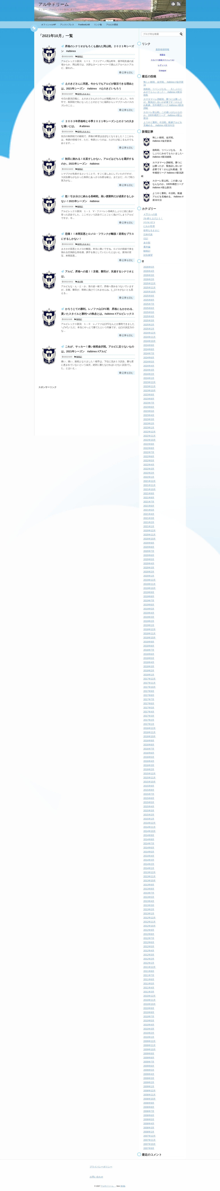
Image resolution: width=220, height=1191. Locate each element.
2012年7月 (148, 938)
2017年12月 (149, 679)
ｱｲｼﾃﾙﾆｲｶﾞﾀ (149, 222)
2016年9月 (148, 740)
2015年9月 (148, 786)
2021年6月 (148, 506)
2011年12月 (149, 967)
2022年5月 (148, 460)
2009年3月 (148, 1078)
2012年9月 (148, 930)
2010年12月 (149, 996)
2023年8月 (148, 399)
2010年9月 (148, 1008)
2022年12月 (149, 432)
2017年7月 (148, 699)
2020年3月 (148, 567)
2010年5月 (148, 1020)
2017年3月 (148, 716)
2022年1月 (148, 477)
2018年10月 (149, 637)
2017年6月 (148, 703)
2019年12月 (149, 580)
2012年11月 (149, 922)
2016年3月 (148, 765)
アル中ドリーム (55, 4)
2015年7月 (148, 794)
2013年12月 (149, 872)
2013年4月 (148, 901)
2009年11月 (149, 1045)
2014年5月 (148, 852)
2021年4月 (148, 514)
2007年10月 (149, 1144)
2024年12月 (149, 333)
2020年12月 (149, 530)
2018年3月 (148, 666)
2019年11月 (149, 584)
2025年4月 (148, 316)
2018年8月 (148, 646)
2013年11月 (149, 876)
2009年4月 (148, 1074)
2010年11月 (149, 1000)
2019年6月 (148, 605)
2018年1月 (148, 675)
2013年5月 (148, 897)
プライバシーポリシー (101, 1167)
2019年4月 (148, 613)
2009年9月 (148, 1053)
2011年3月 (148, 992)
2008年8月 (148, 1107)
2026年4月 (148, 271)
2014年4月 (148, 856)
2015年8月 (148, 790)
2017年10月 (149, 687)
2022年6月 (148, 456)
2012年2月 (148, 959)
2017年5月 (148, 707)
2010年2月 (148, 1033)
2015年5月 (148, 802)
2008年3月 (148, 1128)
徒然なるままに (83, 94)
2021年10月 (149, 489)
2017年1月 (148, 724)
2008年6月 (148, 1115)
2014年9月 (148, 835)
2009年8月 (148, 1058)
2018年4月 (148, 662)
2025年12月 (149, 283)
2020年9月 (148, 543)
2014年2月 (148, 864)
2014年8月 (148, 839)
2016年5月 (148, 757)
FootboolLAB (84, 24)
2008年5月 (148, 1119)
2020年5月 (148, 559)
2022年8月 (148, 448)
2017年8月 (148, 695)
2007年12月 (149, 1136)
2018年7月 (148, 650)
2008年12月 (149, 1090)
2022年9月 (148, 444)
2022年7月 (148, 452)
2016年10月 (149, 736)
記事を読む (127, 72)
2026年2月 (148, 279)
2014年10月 (149, 831)
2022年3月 (148, 469)
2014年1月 (148, 868)
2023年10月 (149, 390)
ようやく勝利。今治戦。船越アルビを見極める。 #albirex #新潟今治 (168, 196)
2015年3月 (148, 810)
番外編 (146, 247)
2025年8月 (148, 300)
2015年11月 (149, 777)
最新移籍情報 (162, 49)
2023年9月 (148, 394)
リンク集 (98, 24)
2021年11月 (149, 485)
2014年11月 (149, 827)
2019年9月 (148, 592)
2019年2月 (148, 621)
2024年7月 (148, 353)
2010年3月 (148, 1029)
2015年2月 (148, 815)
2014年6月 (148, 847)
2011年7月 (148, 975)
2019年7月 (148, 600)
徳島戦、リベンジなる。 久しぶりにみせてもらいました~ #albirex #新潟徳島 (162, 92)
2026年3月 (148, 275)
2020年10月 (149, 539)
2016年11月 (149, 732)
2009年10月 (149, 1049)
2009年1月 (148, 1086)
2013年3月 (148, 905)
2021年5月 (148, 510)
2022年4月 (148, 465)
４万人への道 (150, 214)
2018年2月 (148, 670)
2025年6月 (148, 308)
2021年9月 (148, 493)
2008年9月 (148, 1103)
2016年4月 (148, 761)
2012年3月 (148, 955)
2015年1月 (148, 819)
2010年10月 (149, 1004)
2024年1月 (148, 378)
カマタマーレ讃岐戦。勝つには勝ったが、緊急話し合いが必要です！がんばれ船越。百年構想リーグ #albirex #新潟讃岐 (162, 169)
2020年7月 (148, 551)
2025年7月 (148, 304)
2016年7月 (148, 749)
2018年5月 (148, 658)
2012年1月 (148, 963)
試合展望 (148, 255)
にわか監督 (149, 226)
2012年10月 (149, 926)
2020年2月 (148, 572)
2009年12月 (149, 1041)
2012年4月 (148, 950)
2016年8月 (148, 745)
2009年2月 (148, 1082)
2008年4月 (148, 1123)
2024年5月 (148, 362)
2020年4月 (148, 563)
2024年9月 (148, 345)
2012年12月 (149, 918)
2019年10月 (149, 588)
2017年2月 (148, 720)
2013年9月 (148, 885)
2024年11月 (149, 337)
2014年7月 (148, 843)
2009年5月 (148, 1070)
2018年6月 (148, 654)
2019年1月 (148, 625)
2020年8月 (148, 547)
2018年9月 (148, 642)
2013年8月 (148, 889)
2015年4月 (148, 806)
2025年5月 (148, 312)
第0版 (122, 1186)
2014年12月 (149, 823)
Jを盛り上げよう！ (153, 218)
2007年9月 (148, 1148)
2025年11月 (149, 287)
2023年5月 (148, 411)
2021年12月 (149, 481)
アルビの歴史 (112, 24)
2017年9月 (148, 691)
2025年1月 (148, 329)
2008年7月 (148, 1111)
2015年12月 (149, 773)
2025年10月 (149, 292)
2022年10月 (149, 440)
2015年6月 (148, 798)
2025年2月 (148, 324)
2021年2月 (148, 522)
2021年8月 (148, 497)
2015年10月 (149, 782)
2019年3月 (148, 617)
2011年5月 (148, 983)
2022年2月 (148, 473)
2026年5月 (148, 267)
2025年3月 (148, 320)
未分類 (80, 282)
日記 (145, 238)
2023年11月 (149, 386)
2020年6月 (148, 555)
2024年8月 (148, 349)
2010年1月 (148, 1037)
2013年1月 (148, 913)
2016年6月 (148, 753)
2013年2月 (148, 909)
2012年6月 (148, 942)
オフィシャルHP (48, 24)
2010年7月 (148, 1016)
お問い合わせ (96, 1177)
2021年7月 (148, 502)
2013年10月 (149, 880)
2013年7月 (148, 893)
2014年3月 (148, 860)
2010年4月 (148, 1025)
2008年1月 (148, 1132)
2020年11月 (149, 535)
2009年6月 (148, 1066)
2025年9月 (148, 296)
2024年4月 (148, 366)
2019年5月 (148, 609)
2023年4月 (148, 415)
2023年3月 (148, 419)
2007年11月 (149, 1140)
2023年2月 (148, 423)
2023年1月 (148, 427)
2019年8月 (148, 596)
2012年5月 (148, 946)
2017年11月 (149, 683)
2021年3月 (148, 518)
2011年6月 (148, 979)
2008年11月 (149, 1095)
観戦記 (80, 56)
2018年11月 (149, 633)
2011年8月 (148, 971)
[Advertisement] (62, 409)
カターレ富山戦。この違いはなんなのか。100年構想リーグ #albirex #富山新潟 (162, 115)
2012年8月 (148, 934)
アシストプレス (67, 24)
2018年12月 (149, 629)
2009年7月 (148, 1062)
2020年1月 (148, 576)
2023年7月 (148, 403)
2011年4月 (148, 988)
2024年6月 (148, 357)
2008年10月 (149, 1099)
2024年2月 (148, 374)
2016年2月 (148, 769)
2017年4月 (148, 712)
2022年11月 (149, 436)
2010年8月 (148, 1012)
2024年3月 (148, 370)
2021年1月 (148, 526)
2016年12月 (149, 728)
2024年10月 (149, 341)
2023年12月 (149, 382)
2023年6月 (148, 407)
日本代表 (148, 234)
